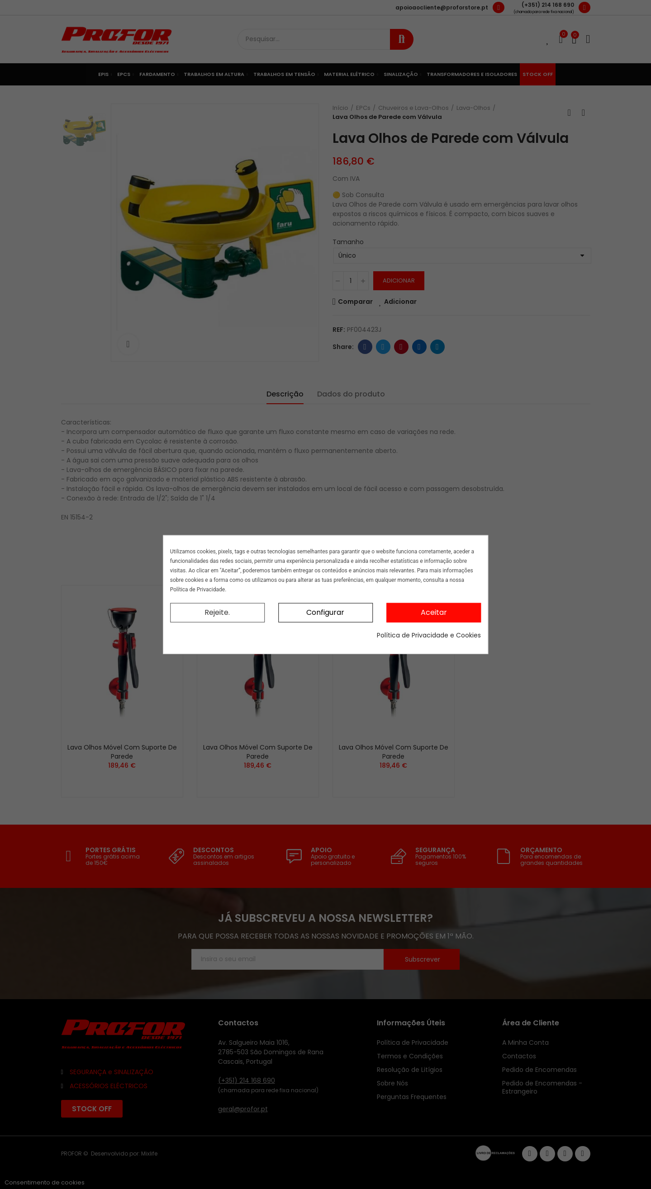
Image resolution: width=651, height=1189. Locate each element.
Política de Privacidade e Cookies (429, 634)
